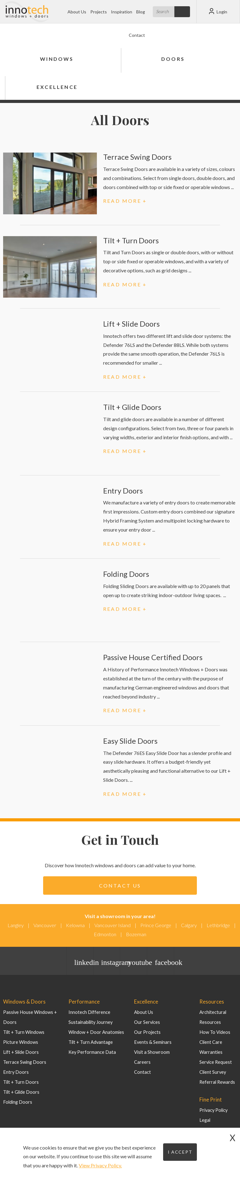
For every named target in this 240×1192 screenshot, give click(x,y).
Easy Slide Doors (130, 740)
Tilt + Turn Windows (23, 1021)
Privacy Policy (212, 1109)
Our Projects (146, 1031)
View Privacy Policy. (100, 1165)
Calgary (189, 925)
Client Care (210, 1041)
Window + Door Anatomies (94, 1031)
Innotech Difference (88, 1011)
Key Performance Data (90, 1051)
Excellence (57, 87)
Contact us (120, 885)
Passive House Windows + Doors (35, 1011)
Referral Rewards (216, 1081)
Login (218, 11)
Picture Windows (20, 1031)
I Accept (180, 1152)
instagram (110, 962)
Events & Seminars (152, 1041)
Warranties (210, 1051)
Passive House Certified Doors (153, 657)
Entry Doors (123, 490)
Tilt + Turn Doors (131, 240)
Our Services (146, 1021)
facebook (164, 962)
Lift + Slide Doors (132, 323)
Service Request (215, 1061)
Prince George (155, 925)
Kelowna (75, 925)
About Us (77, 11)
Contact (137, 35)
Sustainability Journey (89, 1021)
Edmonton (105, 934)
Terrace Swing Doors (137, 156)
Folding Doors (126, 573)
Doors (173, 59)
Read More (122, 201)
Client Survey (212, 1071)
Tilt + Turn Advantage (90, 1041)
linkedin (83, 962)
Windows (56, 59)
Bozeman (136, 934)
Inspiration (121, 11)
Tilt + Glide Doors (132, 406)
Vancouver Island (112, 925)
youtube (137, 962)
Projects (98, 11)
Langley (16, 925)
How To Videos (214, 1031)
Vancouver (44, 925)
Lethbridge (218, 925)
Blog (140, 11)
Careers (142, 1061)
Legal (204, 1119)
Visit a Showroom (151, 1051)
